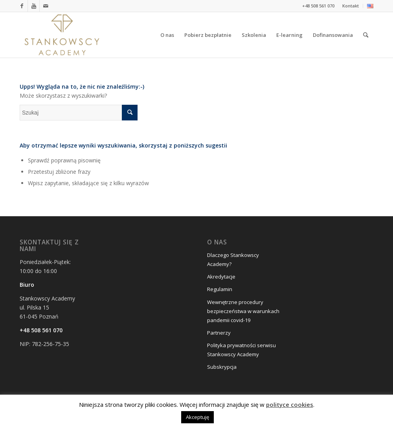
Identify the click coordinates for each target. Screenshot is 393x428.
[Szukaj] (365, 35)
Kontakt (350, 6)
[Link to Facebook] (22, 6)
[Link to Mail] (45, 6)
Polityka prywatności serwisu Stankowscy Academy (241, 350)
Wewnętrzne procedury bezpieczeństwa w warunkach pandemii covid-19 (243, 311)
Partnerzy (219, 332)
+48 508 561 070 (41, 330)
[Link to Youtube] (33, 6)
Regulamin (219, 289)
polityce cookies (289, 404)
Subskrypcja (222, 366)
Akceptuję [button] (197, 417)
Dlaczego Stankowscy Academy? (233, 259)
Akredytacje (221, 276)
